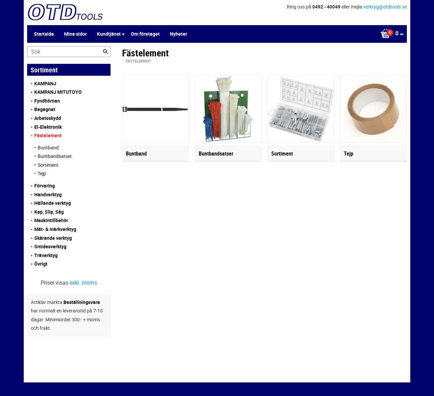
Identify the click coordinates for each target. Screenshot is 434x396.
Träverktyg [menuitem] (46, 255)
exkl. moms (83, 282)
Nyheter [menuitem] (178, 34)
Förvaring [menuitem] (44, 185)
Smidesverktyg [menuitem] (50, 246)
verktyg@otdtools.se (385, 6)
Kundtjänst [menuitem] (109, 34)
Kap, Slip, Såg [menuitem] (49, 212)
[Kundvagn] (390, 34)
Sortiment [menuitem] (48, 165)
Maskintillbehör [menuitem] (51, 220)
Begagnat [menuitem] (44, 109)
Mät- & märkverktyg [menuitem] (55, 229)
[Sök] (105, 52)
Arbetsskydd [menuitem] (47, 118)
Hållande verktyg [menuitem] (52, 203)
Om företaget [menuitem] (145, 34)
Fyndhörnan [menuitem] (47, 100)
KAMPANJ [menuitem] (45, 83)
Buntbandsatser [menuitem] (55, 156)
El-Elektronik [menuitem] (48, 127)
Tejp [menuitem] (42, 173)
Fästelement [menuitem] (48, 135)
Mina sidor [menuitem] (75, 34)
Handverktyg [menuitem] (48, 194)
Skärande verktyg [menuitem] (53, 238)
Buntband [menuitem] (48, 147)
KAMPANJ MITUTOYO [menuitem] (58, 92)
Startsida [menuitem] (44, 34)
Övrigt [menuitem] (40, 263)
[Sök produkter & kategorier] (69, 51)
